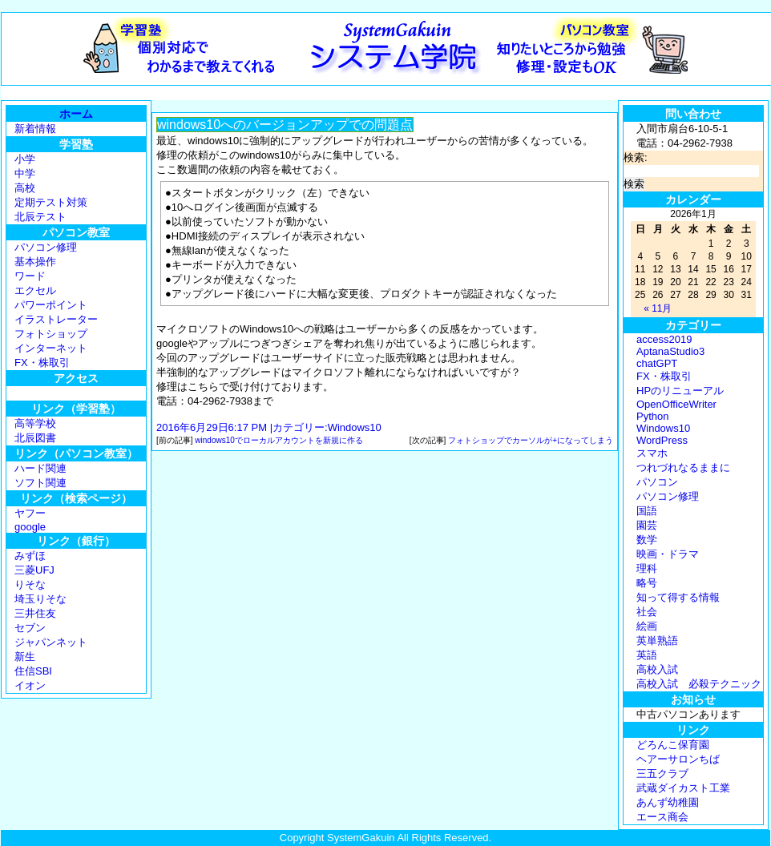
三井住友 (35, 613)
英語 (646, 655)
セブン (30, 628)
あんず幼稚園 (667, 802)
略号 (646, 583)
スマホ (652, 453)
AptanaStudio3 (670, 351)
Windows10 (354, 427)
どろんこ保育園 (672, 745)
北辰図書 (35, 438)
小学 (24, 159)
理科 (646, 568)
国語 (646, 511)
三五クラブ (662, 773)
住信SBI (33, 671)
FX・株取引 (42, 363)
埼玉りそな (40, 599)
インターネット (50, 348)
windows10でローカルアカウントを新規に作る (278, 440)
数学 (646, 540)
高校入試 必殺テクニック (698, 684)
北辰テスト (40, 217)
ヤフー (30, 513)
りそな (30, 584)
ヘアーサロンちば (678, 759)
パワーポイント (50, 305)
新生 (24, 657)
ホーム (76, 113)
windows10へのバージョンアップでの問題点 (285, 124)
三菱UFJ (34, 570)
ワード (30, 276)
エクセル (35, 290)
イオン (30, 685)
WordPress (662, 440)
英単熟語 (657, 640)
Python (652, 416)
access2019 (664, 339)
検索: (636, 157)
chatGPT (656, 363)
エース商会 (662, 817)
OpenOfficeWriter (676, 404)
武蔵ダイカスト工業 (683, 788)
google (30, 527)
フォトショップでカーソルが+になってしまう (530, 440)
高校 (24, 188)
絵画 (646, 626)
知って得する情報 (678, 597)
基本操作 (35, 262)
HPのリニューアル (680, 391)
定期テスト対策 (50, 202)
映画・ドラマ (667, 554)
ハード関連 (40, 468)
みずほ (30, 556)
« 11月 (658, 308)
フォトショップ (50, 334)
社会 (646, 612)
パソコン (657, 482)
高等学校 (35, 423)
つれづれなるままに (683, 467)
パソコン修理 (45, 247)
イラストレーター (56, 319)
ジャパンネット (50, 642)
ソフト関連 (40, 483)
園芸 (646, 525)
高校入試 (657, 669)
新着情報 (35, 129)
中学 (24, 173)
